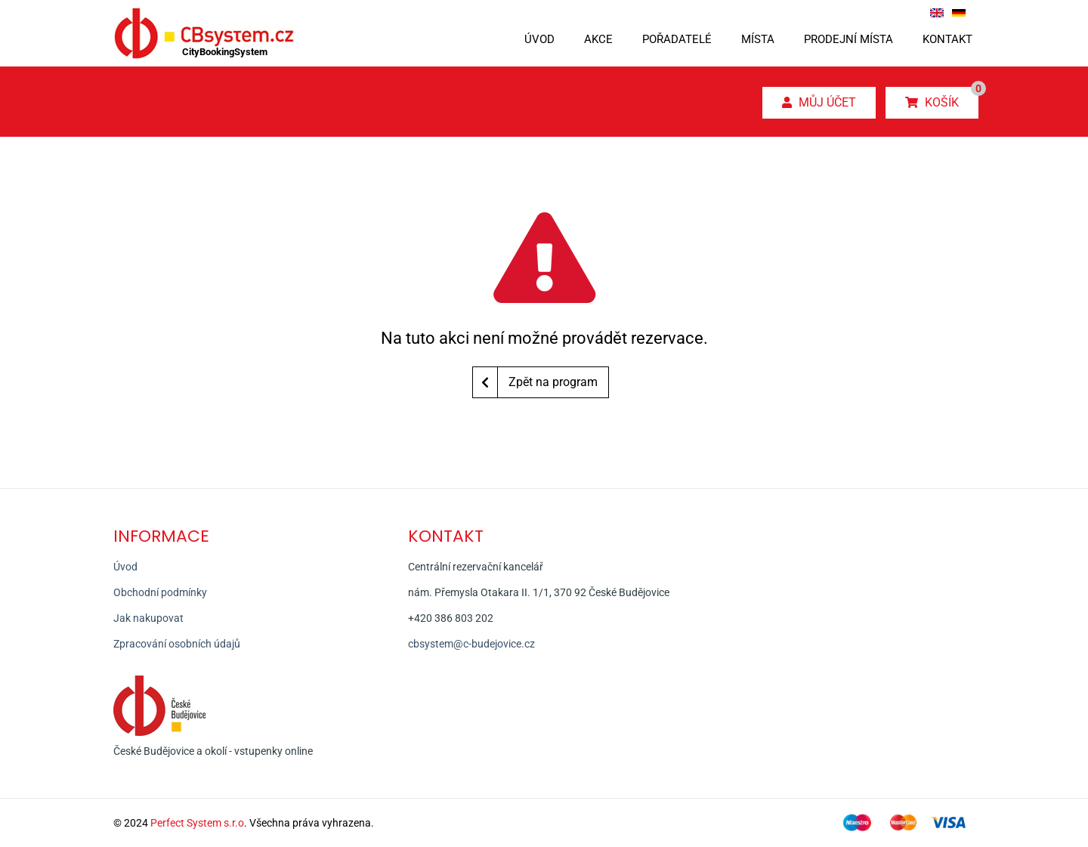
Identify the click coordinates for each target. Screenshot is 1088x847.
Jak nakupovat (148, 618)
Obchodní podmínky (160, 592)
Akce (598, 39)
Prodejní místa (848, 39)
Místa (757, 39)
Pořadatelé (677, 39)
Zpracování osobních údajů (176, 644)
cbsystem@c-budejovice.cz (471, 644)
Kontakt (947, 39)
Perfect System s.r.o (197, 823)
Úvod (539, 39)
